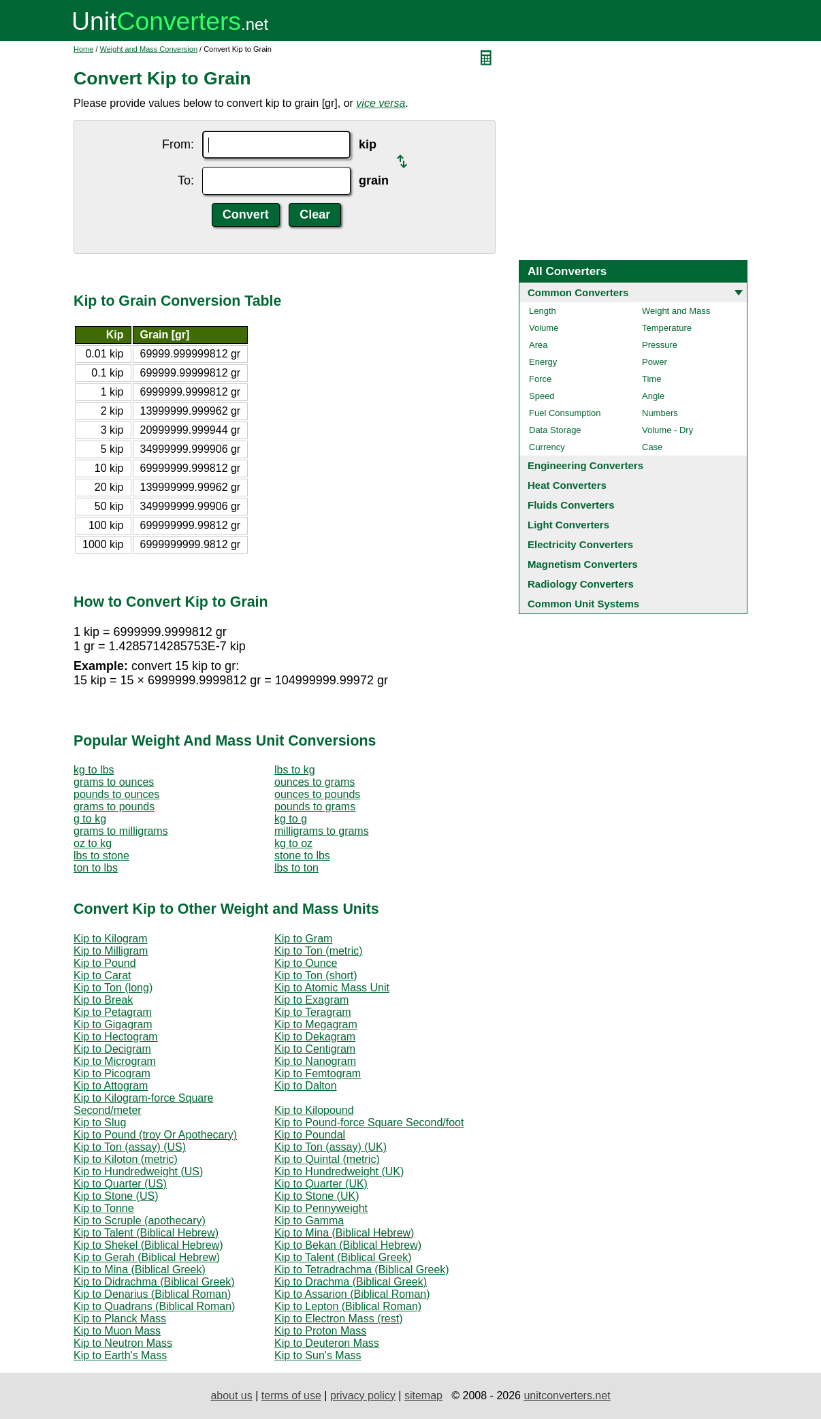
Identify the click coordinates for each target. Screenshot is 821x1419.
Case (652, 447)
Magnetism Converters (583, 564)
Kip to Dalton (305, 1085)
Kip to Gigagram (113, 1024)
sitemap (423, 1395)
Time (651, 379)
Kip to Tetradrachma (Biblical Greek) (361, 1269)
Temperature (667, 328)
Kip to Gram (303, 938)
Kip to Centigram (314, 1049)
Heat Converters (567, 485)
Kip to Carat (102, 975)
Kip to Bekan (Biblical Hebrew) (347, 1245)
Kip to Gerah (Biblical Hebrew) (147, 1257)
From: (178, 144)
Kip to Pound (105, 963)
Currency (547, 447)
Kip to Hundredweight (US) (138, 1171)
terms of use (291, 1395)
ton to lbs (96, 868)
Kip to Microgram (115, 1061)
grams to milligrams (121, 831)
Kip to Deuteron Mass (326, 1343)
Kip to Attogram (111, 1085)
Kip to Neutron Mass (123, 1343)
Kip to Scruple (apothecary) (140, 1220)
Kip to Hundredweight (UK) (339, 1171)
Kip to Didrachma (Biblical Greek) (154, 1282)
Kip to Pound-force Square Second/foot (369, 1122)
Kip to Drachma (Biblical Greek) (350, 1282)
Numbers (660, 413)
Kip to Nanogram (315, 1061)
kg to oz (293, 843)
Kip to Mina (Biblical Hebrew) (344, 1233)
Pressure (659, 345)
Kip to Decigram (112, 1049)
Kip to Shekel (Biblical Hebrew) (148, 1245)
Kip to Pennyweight (321, 1208)
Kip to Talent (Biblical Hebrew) (146, 1233)
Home (83, 49)
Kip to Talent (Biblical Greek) (343, 1257)
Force (540, 379)
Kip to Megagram (315, 1024)
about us (231, 1395)
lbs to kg (294, 770)
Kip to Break (103, 1000)
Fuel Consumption (565, 413)
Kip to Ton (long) (113, 987)
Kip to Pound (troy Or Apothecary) (155, 1135)
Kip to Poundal (309, 1135)
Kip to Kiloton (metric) (126, 1159)
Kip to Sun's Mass (317, 1355)
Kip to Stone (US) (116, 1196)
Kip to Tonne (104, 1208)
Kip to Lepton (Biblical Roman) (347, 1306)
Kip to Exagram (311, 1000)
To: (186, 180)
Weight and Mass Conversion (148, 49)
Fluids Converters (571, 505)
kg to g (290, 819)
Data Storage (555, 430)
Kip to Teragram (312, 1012)
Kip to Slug (100, 1122)
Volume (543, 328)
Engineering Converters (585, 465)
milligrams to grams (321, 831)
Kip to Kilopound (314, 1110)
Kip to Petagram (113, 1012)
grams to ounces (114, 782)
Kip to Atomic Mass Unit (331, 987)
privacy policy (363, 1395)
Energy (543, 362)
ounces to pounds (317, 794)
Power (654, 362)
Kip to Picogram (112, 1073)
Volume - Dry (667, 430)
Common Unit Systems (583, 603)
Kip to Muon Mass (117, 1331)
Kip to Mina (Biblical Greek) (140, 1269)
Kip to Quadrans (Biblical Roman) (154, 1306)
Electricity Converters (580, 544)
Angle (653, 396)
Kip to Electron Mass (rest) (338, 1318)
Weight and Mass (676, 311)
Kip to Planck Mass (120, 1318)
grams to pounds (114, 806)
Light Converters (568, 524)
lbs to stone (101, 855)
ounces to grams (314, 782)
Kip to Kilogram (111, 938)
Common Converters (578, 292)
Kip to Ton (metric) (318, 951)
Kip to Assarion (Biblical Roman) (352, 1294)
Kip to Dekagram (314, 1036)
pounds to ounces (116, 794)
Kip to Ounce (306, 963)
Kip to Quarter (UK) (321, 1184)
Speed (542, 396)
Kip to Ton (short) (315, 975)
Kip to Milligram (111, 951)
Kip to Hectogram (116, 1036)
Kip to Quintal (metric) (327, 1159)
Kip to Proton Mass (320, 1331)
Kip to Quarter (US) (120, 1184)
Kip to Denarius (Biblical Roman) (152, 1294)
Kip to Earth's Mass (120, 1355)
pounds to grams (314, 806)
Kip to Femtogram (317, 1073)
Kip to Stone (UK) (316, 1196)
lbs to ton (296, 868)
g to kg (90, 819)
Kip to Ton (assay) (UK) (330, 1147)
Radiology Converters (581, 584)
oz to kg (93, 843)
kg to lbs (94, 770)
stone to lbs (302, 855)
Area (538, 345)
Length (542, 311)
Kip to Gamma (309, 1220)
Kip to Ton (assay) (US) (130, 1147)
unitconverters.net (567, 1395)
